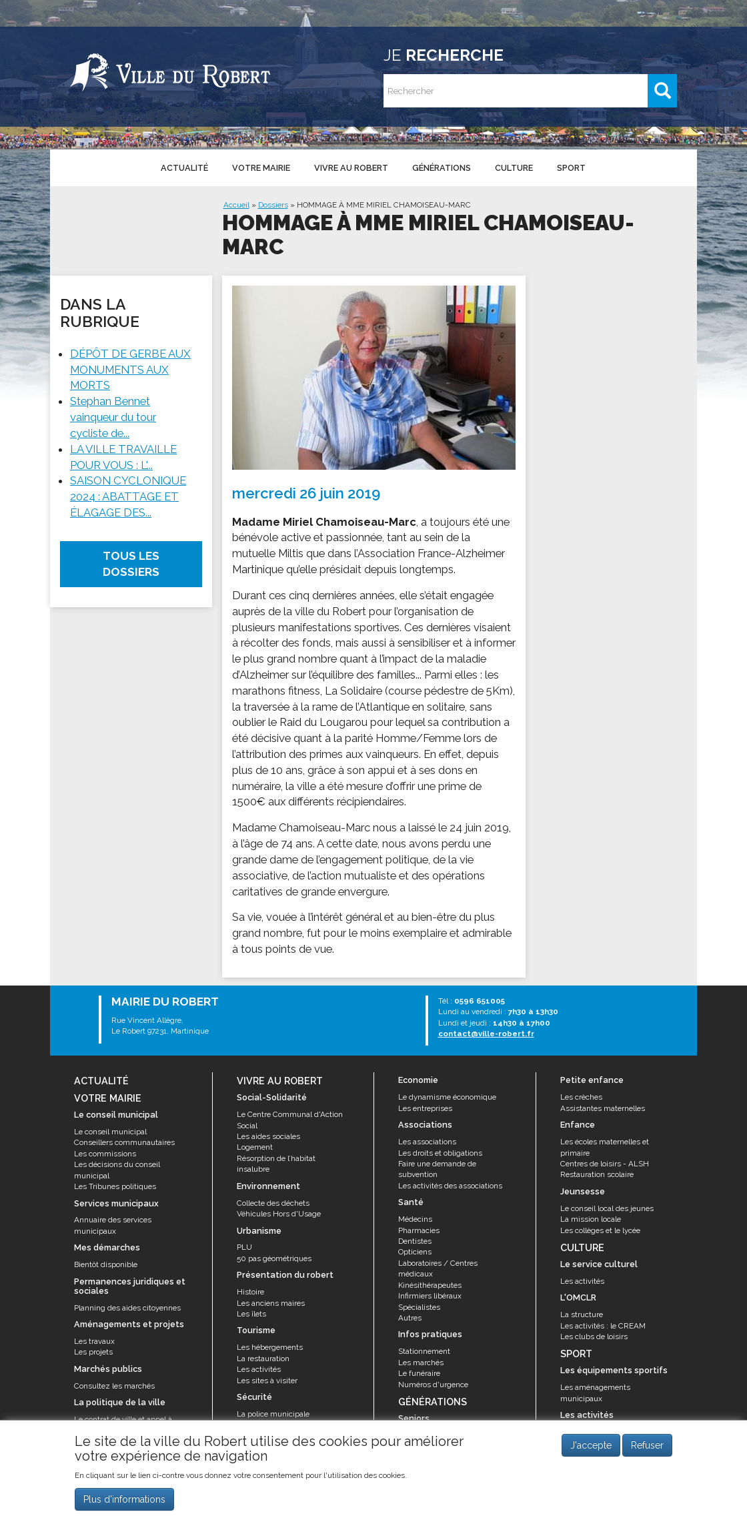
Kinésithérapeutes (430, 1285)
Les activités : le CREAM (603, 1326)
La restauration (263, 1358)
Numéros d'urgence (433, 1384)
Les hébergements (270, 1347)
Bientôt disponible (105, 1264)
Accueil (236, 205)
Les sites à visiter (267, 1380)
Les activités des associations (450, 1185)
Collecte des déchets (273, 1203)
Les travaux (94, 1341)
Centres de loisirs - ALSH (604, 1163)
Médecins (415, 1219)
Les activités (259, 1369)
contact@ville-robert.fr (486, 1033)
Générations (441, 168)
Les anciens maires (271, 1303)
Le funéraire (419, 1373)
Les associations (427, 1141)
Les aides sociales (268, 1136)
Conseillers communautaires (124, 1142)
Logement (255, 1147)
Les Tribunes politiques (115, 1186)
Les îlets (251, 1313)
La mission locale (590, 1219)
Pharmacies (419, 1230)
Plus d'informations (124, 1504)
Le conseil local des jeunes (607, 1208)
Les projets (93, 1352)
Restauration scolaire (597, 1174)
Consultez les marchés (114, 1386)
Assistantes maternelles (602, 1108)
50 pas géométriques (274, 1258)
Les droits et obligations (440, 1153)
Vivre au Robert (351, 168)
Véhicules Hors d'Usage (279, 1213)
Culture (514, 168)
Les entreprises (425, 1108)
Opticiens (415, 1251)
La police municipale (273, 1414)
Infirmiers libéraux (430, 1295)
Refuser (647, 1451)
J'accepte (591, 1451)
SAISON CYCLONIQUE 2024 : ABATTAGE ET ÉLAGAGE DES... (128, 496)
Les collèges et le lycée (600, 1230)
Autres (410, 1317)
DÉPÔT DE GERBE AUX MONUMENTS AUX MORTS (130, 369)
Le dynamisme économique (447, 1097)
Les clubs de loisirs (594, 1336)
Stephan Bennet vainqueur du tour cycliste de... (113, 417)
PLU (244, 1247)
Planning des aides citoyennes (127, 1307)
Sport (571, 168)
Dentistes (415, 1241)
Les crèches (581, 1097)
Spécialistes (419, 1307)
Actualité (184, 168)
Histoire (250, 1291)
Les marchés (421, 1362)
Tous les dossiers (131, 564)
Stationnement (424, 1351)
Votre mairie (261, 168)
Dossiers (273, 205)
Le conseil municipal (110, 1131)
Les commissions (105, 1153)
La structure (581, 1314)
